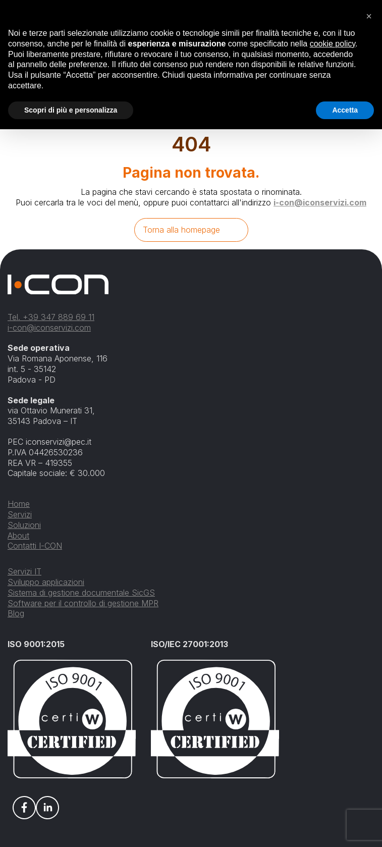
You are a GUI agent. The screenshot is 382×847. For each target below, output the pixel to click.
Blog (16, 613)
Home (19, 504)
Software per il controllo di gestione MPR (83, 603)
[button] (369, 16)
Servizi (20, 514)
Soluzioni (24, 525)
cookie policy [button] (332, 43)
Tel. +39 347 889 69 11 (51, 317)
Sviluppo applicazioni (46, 582)
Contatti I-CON (35, 546)
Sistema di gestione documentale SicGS (81, 593)
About (18, 536)
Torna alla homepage (181, 230)
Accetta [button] (345, 110)
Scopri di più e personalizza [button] (70, 110)
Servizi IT (24, 571)
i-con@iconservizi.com (320, 202)
